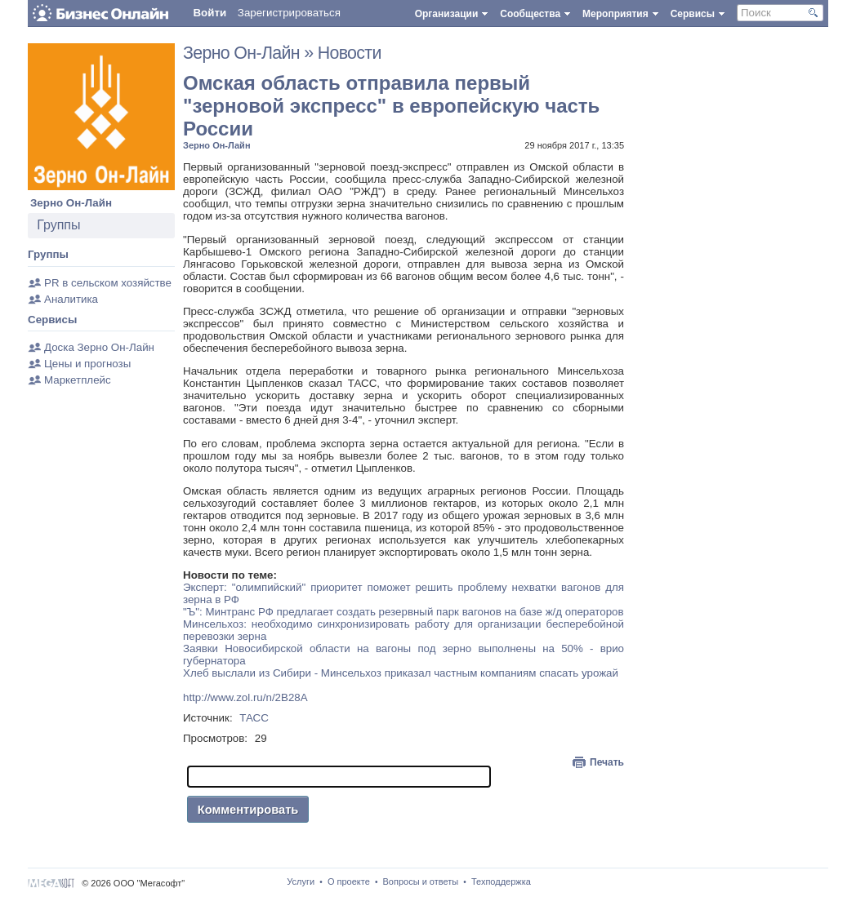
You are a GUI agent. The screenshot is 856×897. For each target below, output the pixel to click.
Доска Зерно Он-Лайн (99, 347)
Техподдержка (501, 881)
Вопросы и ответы (421, 881)
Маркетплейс (77, 380)
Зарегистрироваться (289, 13)
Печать (607, 762)
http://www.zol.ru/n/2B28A (245, 697)
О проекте (349, 881)
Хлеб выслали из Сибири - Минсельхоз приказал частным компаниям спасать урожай (400, 673)
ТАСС (254, 718)
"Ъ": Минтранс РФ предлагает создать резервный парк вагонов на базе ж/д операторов (403, 612)
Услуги (300, 881)
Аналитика (71, 299)
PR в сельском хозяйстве (108, 283)
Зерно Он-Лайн (71, 203)
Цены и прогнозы (87, 363)
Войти (209, 13)
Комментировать (248, 809)
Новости (349, 53)
